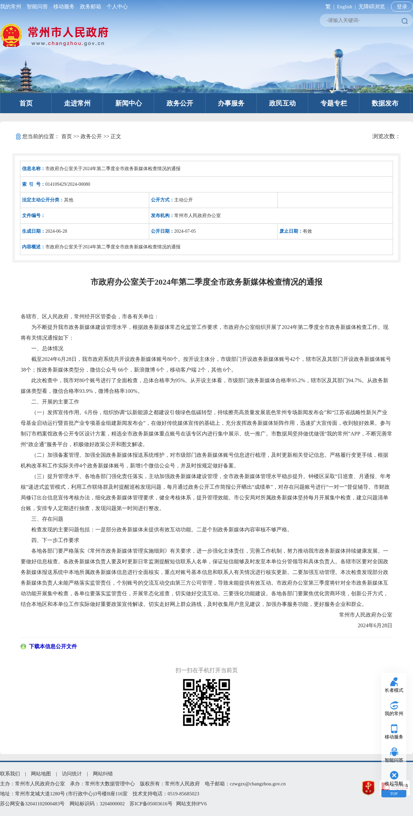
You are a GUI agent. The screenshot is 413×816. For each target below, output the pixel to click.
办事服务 (231, 103)
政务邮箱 (90, 6)
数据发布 (385, 103)
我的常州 (12, 6)
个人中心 (116, 6)
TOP (393, 793)
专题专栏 (333, 103)
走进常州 (77, 103)
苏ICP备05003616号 (151, 803)
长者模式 (394, 690)
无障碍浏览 (372, 6)
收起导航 (394, 783)
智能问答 (37, 6)
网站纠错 (103, 773)
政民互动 (282, 103)
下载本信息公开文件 (53, 646)
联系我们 (10, 773)
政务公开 (180, 103)
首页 (26, 103)
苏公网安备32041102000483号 (32, 803)
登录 (402, 6)
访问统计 (72, 773)
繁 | (328, 6)
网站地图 (41, 773)
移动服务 (64, 6)
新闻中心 (128, 103)
